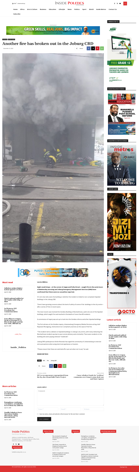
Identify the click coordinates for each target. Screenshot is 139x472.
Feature (4, 39)
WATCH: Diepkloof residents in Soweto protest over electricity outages (60, 454)
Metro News (11, 39)
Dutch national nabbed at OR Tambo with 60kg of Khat (13, 300)
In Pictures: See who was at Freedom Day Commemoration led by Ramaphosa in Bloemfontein (118, 371)
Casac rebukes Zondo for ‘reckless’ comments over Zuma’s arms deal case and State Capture (89, 377)
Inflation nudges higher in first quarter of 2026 (13, 289)
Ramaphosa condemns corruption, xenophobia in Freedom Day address (13, 403)
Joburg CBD (53, 360)
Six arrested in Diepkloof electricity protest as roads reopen (60, 437)
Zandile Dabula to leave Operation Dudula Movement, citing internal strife (13, 415)
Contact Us (123, 466)
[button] (125, 3)
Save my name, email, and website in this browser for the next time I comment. (62, 414)
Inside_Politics (18, 347)
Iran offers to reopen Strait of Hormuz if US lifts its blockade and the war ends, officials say (13, 321)
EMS (44, 360)
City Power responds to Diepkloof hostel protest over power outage (59, 446)
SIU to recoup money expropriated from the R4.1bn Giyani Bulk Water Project (52, 376)
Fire (48, 360)
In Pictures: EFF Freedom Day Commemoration (11, 310)
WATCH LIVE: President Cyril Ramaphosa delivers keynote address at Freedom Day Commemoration (89, 456)
